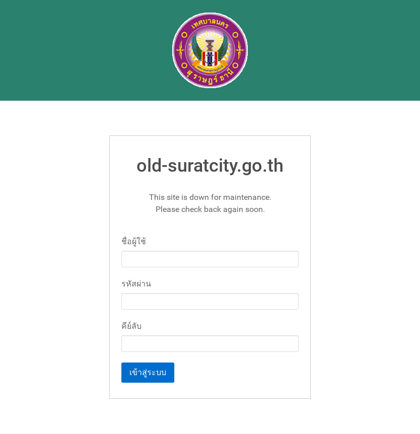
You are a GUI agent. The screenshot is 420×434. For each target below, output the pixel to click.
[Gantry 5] (210, 50)
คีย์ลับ (131, 326)
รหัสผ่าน (136, 283)
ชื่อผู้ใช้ (133, 241)
